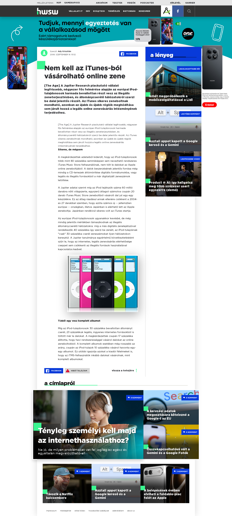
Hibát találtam (76, 370)
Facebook (128, 54)
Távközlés (114, 11)
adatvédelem (118, 511)
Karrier (190, 3)
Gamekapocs (72, 3)
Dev (88, 11)
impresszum (51, 511)
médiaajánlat (65, 511)
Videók (131, 3)
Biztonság (129, 11)
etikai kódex (80, 511)
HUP (59, 3)
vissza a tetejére (123, 370)
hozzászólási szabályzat (99, 511)
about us (131, 511)
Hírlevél (175, 3)
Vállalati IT (76, 11)
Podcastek (147, 3)
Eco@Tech (99, 11)
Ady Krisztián (64, 51)
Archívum (101, 3)
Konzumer (144, 11)
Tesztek (117, 3)
